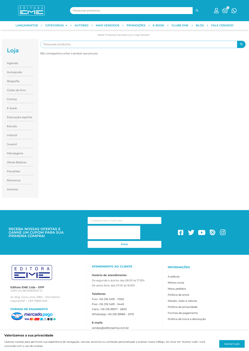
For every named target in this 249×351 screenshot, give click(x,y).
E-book (12, 108)
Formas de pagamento (183, 313)
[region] (124, 340)
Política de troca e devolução (187, 319)
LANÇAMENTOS (27, 25)
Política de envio (178, 294)
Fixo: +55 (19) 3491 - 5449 (108, 304)
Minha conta (176, 282)
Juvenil (12, 144)
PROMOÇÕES (136, 25)
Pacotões (13, 171)
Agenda (12, 63)
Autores (12, 189)
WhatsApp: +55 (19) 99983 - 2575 (113, 314)
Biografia (13, 81)
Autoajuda (14, 72)
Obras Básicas (16, 162)
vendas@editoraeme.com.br (110, 328)
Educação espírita (19, 117)
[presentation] (114, 232)
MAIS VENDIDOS (107, 25)
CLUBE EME (180, 25)
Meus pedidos (177, 288)
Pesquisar (197, 10)
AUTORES (82, 25)
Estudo (12, 126)
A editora (173, 276)
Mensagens (15, 153)
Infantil (12, 135)
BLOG (200, 25)
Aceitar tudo (232, 343)
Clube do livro (16, 90)
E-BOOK (158, 25)
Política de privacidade (182, 307)
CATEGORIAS (56, 25)
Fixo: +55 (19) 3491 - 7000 (108, 299)
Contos (12, 99)
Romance (14, 180)
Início (101, 34)
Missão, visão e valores (182, 300)
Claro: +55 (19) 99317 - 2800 (109, 309)
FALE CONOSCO (222, 25)
